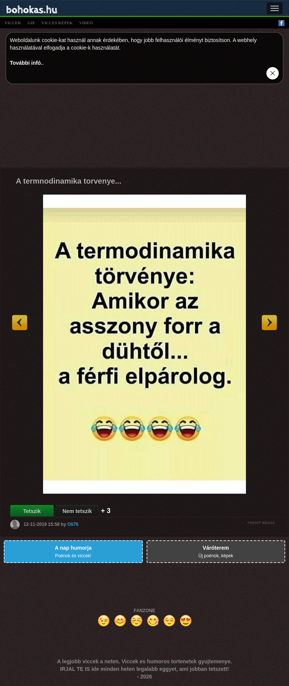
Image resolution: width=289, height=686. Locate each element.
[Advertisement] (144, 127)
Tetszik (31, 511)
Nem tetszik (77, 511)
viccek (13, 22)
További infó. (26, 63)
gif (31, 22)
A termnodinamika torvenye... (68, 181)
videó (86, 22)
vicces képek (57, 22)
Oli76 (72, 524)
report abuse (261, 522)
